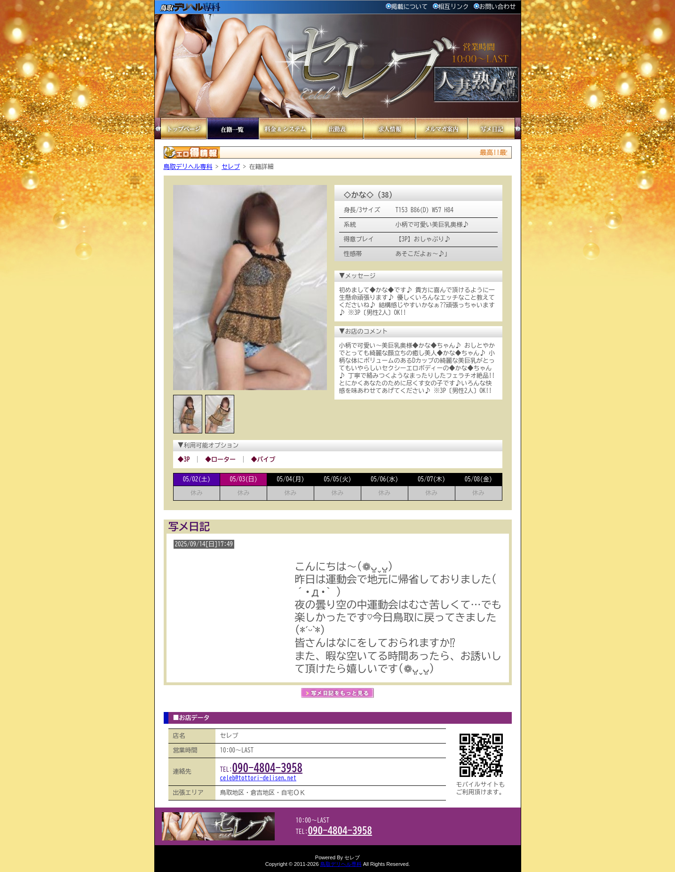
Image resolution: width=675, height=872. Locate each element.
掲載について (407, 7)
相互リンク (451, 7)
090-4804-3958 (267, 767)
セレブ (231, 167)
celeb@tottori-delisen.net (258, 778)
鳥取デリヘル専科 (188, 167)
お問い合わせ (495, 7)
